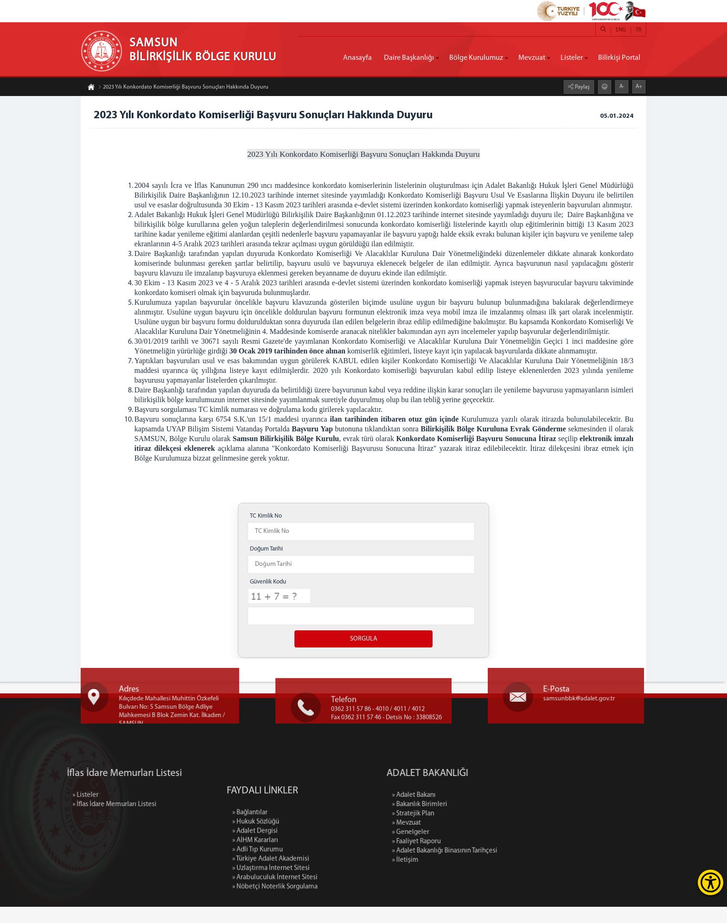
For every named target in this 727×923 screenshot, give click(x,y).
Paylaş (582, 86)
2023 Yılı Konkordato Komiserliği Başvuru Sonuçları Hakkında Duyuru (183, 88)
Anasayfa (357, 58)
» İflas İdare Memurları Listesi (54, 820)
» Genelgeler (470, 848)
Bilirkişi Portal (619, 58)
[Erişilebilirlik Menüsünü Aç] (710, 882)
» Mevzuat (466, 839)
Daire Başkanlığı (409, 58)
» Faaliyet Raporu (476, 857)
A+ (639, 86)
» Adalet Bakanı (474, 811)
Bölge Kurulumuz (476, 58)
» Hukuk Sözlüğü (255, 894)
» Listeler (25, 811)
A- (622, 86)
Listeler (572, 58)
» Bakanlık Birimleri (479, 820)
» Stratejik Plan (473, 830)
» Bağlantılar (250, 885)
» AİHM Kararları (255, 913)
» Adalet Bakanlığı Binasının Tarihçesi (504, 867)
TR (638, 30)
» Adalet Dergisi (255, 903)
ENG (621, 30)
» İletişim (465, 876)
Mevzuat (531, 58)
